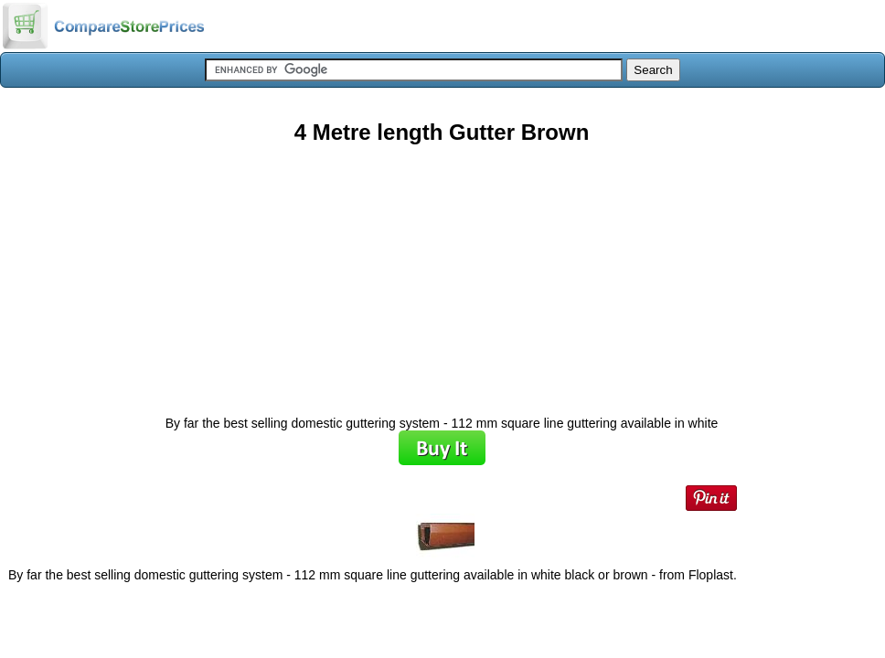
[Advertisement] (441, 273)
